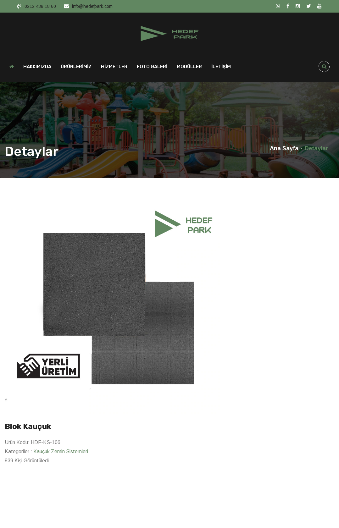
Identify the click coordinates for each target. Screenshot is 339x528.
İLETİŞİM (221, 68)
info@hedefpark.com (92, 6)
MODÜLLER (189, 68)
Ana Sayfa (284, 149)
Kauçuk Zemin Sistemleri (60, 452)
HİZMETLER (114, 68)
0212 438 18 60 (40, 6)
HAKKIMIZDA (37, 68)
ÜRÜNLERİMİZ (76, 68)
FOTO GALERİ (152, 68)
